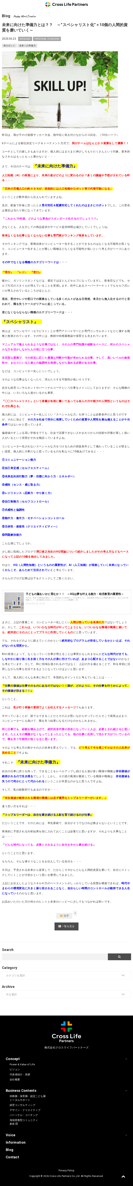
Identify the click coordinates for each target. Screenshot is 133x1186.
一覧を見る (66, 926)
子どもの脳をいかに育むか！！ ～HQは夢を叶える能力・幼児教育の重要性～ (75, 594)
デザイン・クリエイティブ (25, 1110)
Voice (10, 1135)
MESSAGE (25, 39)
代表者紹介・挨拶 (20, 1074)
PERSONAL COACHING (47, 39)
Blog (9, 1150)
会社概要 (15, 1079)
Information (16, 1142)
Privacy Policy (66, 1170)
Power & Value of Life (22, 1064)
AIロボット (9, 45)
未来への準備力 (27, 45)
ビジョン (15, 1069)
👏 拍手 (64, 915)
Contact (12, 1157)
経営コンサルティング (22, 1105)
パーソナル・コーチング (24, 1115)
